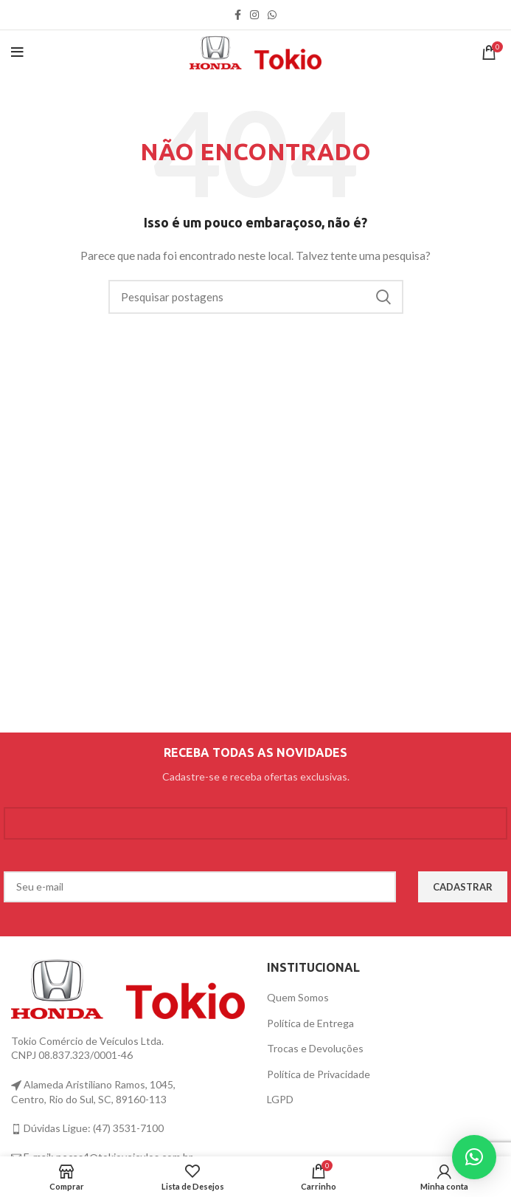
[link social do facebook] (238, 14)
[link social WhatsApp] (272, 14)
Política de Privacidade (318, 1074)
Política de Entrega (310, 1023)
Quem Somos (298, 997)
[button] (474, 1157)
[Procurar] (255, 297)
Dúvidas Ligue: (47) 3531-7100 (92, 1128)
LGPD (280, 1099)
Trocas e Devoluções (315, 1048)
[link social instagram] (254, 14)
